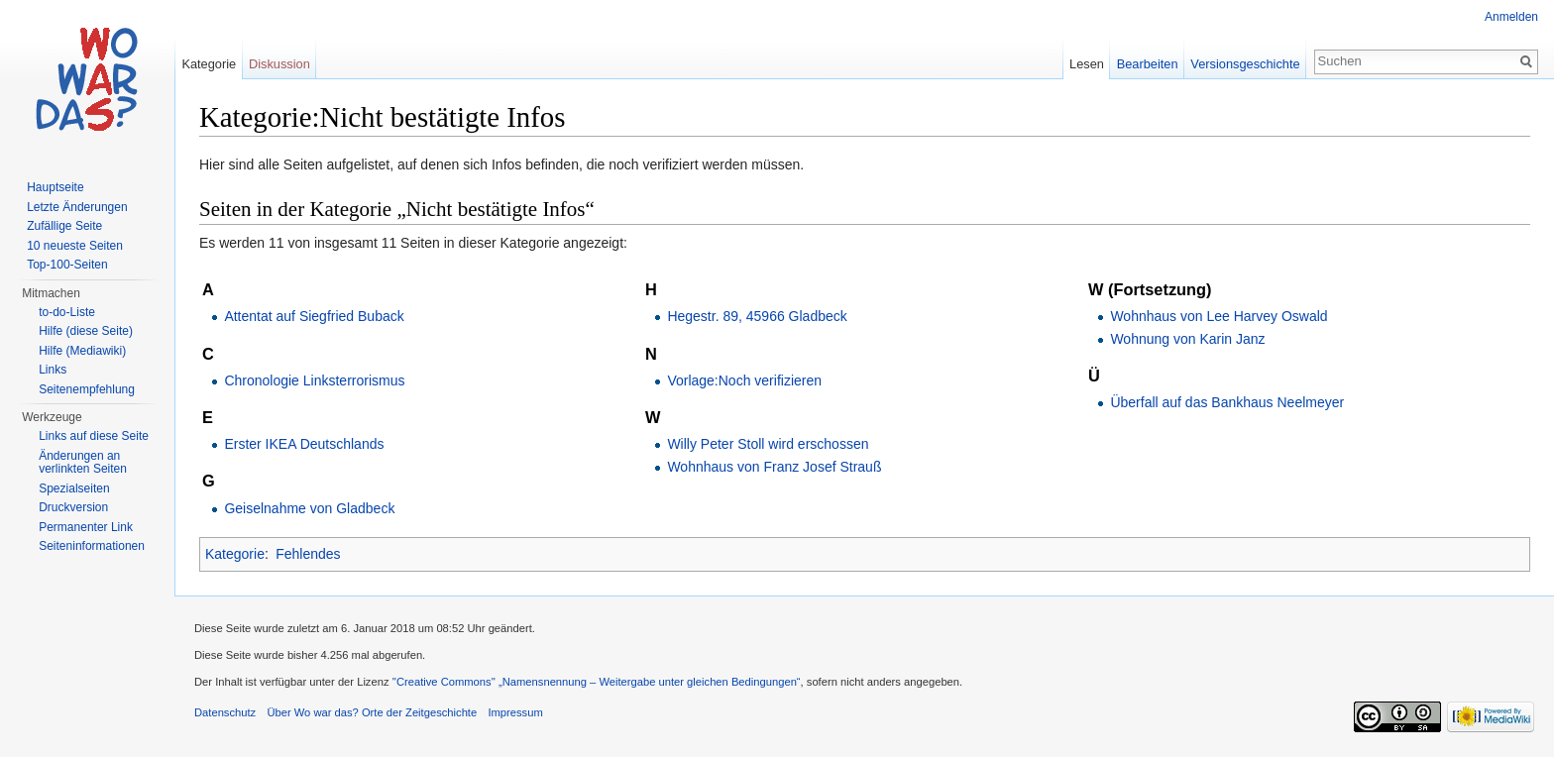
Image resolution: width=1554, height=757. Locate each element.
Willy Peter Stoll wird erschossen (767, 444)
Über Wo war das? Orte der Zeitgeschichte (372, 712)
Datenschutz (225, 712)
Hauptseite (55, 187)
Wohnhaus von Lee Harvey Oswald (1218, 316)
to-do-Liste (67, 312)
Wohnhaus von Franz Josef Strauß (774, 467)
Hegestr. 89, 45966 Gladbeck (756, 316)
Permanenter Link (86, 527)
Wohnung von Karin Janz (1187, 339)
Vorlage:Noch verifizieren (744, 380)
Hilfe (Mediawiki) (82, 351)
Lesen (1086, 63)
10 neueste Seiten (75, 246)
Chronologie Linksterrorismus (314, 380)
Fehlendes (308, 554)
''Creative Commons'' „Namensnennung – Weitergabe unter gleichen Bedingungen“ (596, 682)
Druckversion (73, 507)
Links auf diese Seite (94, 436)
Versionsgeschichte (1244, 63)
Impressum (515, 712)
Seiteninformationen (92, 546)
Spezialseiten (74, 488)
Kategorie (235, 554)
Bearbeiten (1147, 63)
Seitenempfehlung (87, 389)
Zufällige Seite (64, 226)
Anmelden (1511, 17)
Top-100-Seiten (67, 264)
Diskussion (279, 63)
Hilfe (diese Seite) (86, 331)
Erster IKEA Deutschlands (304, 444)
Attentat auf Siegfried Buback (313, 316)
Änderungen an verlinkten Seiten (83, 463)
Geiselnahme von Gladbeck (309, 508)
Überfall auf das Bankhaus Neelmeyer (1227, 402)
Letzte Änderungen (77, 207)
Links (52, 370)
